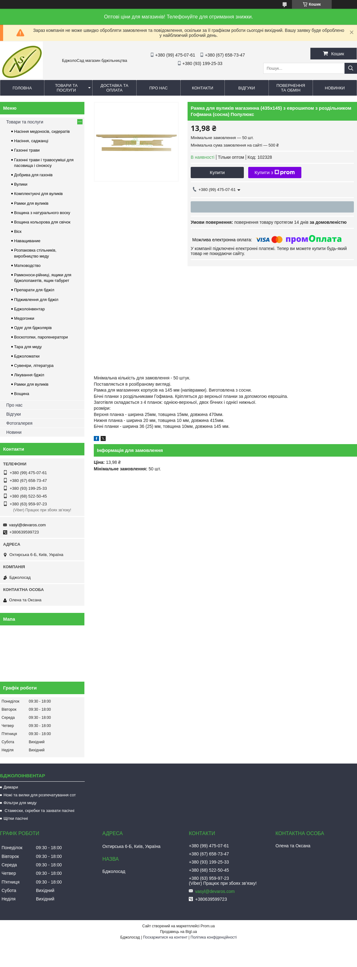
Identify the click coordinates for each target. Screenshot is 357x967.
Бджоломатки (27, 356)
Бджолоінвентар (29, 309)
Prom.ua (208, 926)
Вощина (21, 393)
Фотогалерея (19, 423)
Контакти (202, 88)
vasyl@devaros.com (27, 525)
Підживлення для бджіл (36, 299)
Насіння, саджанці (31, 140)
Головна (22, 88)
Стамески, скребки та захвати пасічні (38, 810)
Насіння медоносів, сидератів (42, 131)
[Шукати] (350, 68)
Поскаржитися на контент (165, 937)
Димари (10, 787)
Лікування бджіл (29, 375)
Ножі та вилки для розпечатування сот (39, 795)
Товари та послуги (66, 88)
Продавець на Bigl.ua (178, 931)
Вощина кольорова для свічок (42, 222)
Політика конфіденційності (214, 937)
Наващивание (27, 240)
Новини (14, 432)
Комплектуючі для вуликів (38, 193)
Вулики (21, 184)
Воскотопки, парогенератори (41, 337)
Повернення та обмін (290, 88)
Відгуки (246, 88)
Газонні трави (27, 150)
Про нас (158, 88)
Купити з (274, 172)
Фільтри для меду (20, 802)
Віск (18, 231)
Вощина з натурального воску (42, 212)
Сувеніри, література (33, 365)
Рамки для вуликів (31, 203)
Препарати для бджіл (34, 290)
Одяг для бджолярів (33, 327)
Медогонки (24, 318)
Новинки (335, 88)
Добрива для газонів (33, 175)
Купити (217, 172)
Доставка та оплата (114, 88)
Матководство (27, 265)
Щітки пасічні (15, 818)
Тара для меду (28, 346)
